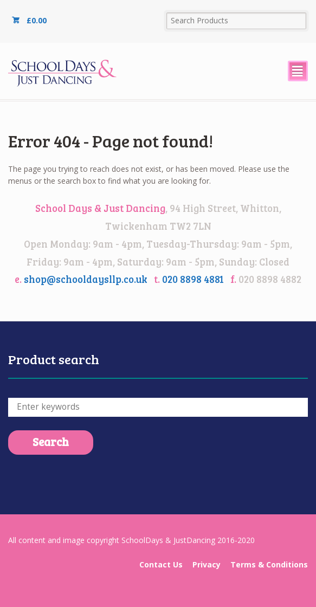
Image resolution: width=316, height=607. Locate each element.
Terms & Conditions (269, 564)
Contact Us (161, 564)
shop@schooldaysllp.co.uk (85, 279)
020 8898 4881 (193, 279)
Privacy (206, 564)
